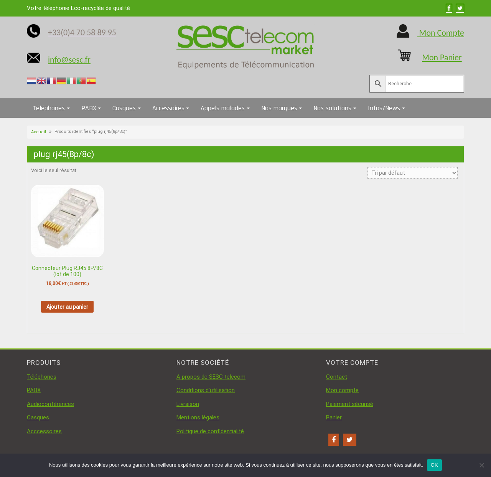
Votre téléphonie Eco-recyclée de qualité (78, 8)
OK (434, 465)
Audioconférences (50, 404)
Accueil (38, 131)
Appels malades (223, 108)
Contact (336, 376)
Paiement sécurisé (349, 404)
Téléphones (49, 108)
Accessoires (168, 108)
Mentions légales (197, 417)
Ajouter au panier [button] (67, 307)
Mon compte (342, 390)
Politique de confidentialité (210, 431)
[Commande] (412, 173)
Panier (334, 417)
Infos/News (384, 108)
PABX (88, 108)
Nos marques (279, 108)
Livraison (187, 404)
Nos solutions (332, 108)
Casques (124, 108)
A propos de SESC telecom (211, 376)
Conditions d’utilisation (205, 390)
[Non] (481, 465)
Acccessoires (44, 431)
